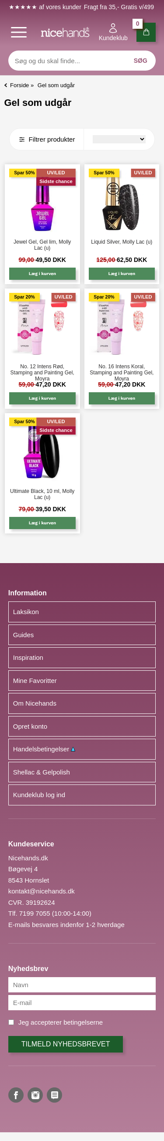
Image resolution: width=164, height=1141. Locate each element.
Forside (19, 85)
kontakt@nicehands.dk (41, 891)
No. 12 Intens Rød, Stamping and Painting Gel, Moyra (42, 370)
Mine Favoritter (35, 680)
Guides (23, 634)
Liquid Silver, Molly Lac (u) (121, 242)
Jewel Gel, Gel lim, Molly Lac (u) (42, 245)
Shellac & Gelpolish (41, 772)
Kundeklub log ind (39, 794)
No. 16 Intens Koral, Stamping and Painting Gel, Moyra (122, 370)
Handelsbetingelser (44, 749)
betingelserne (83, 1022)
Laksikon (26, 611)
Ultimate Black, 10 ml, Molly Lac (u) (42, 494)
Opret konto (30, 726)
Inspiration (28, 657)
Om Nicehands (34, 703)
